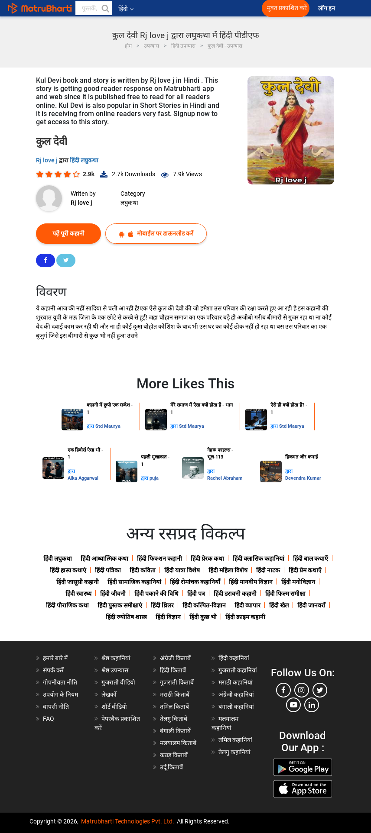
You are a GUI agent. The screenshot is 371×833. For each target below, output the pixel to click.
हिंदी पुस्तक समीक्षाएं (120, 605)
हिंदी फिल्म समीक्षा (285, 593)
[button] (105, 8)
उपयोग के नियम (60, 694)
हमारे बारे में (55, 658)
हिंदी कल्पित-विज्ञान (204, 605)
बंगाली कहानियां (236, 706)
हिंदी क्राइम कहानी (245, 616)
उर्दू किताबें (171, 767)
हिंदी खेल (279, 605)
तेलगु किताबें (173, 718)
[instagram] (301, 690)
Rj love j (47, 160)
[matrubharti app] (191, 8)
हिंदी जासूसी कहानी (77, 581)
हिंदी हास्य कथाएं (68, 570)
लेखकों (109, 694)
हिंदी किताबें (173, 670)
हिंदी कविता (143, 570)
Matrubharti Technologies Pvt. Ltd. (127, 821)
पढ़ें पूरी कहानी (68, 233)
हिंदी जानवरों (311, 605)
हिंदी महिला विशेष (227, 570)
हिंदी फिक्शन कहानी (159, 558)
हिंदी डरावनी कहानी (235, 593)
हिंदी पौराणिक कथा (67, 605)
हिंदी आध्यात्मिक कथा (104, 558)
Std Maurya (107, 426)
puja (154, 478)
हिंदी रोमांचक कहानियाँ (195, 581)
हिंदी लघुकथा (84, 160)
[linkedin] (311, 704)
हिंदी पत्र (196, 593)
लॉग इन (327, 8)
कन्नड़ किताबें (174, 755)
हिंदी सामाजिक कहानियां (134, 581)
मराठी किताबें (174, 694)
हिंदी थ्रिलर (162, 605)
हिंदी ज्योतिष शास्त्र (126, 616)
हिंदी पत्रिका (108, 570)
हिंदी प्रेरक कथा (207, 558)
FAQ (48, 718)
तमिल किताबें (174, 706)
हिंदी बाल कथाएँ (310, 558)
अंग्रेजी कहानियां (236, 694)
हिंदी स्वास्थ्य (78, 593)
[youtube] (293, 704)
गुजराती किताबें (177, 682)
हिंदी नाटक (268, 570)
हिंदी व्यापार (247, 605)
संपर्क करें (53, 670)
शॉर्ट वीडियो (114, 706)
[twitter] (319, 690)
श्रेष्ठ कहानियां (115, 658)
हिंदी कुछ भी (203, 616)
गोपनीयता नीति (60, 682)
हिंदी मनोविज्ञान (298, 581)
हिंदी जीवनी (113, 593)
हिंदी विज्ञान (168, 616)
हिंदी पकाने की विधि (156, 593)
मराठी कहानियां (235, 682)
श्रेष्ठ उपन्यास (114, 670)
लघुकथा (129, 202)
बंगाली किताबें (175, 730)
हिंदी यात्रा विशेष (182, 570)
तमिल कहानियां (235, 739)
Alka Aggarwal (83, 478)
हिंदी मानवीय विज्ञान (251, 581)
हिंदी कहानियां (233, 658)
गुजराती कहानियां (237, 670)
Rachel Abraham (225, 478)
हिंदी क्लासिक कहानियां (258, 558)
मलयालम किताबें (178, 742)
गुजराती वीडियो (118, 682)
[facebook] (283, 690)
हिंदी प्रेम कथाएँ (305, 570)
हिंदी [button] (125, 8)
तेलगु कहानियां (234, 752)
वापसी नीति (56, 706)
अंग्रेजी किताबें (175, 658)
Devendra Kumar (303, 478)
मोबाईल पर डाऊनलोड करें (156, 233)
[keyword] (93, 8)
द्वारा (91, 426)
